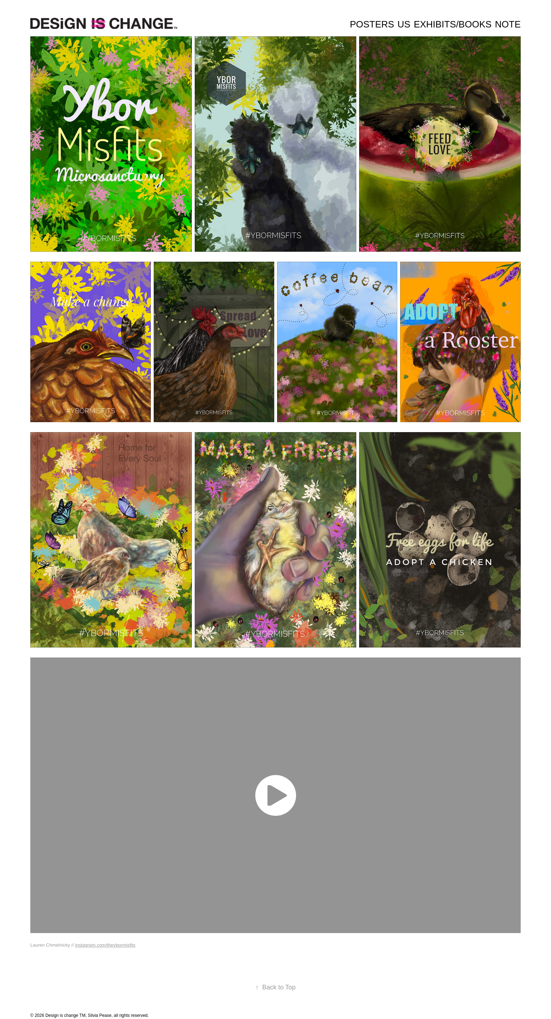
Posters (372, 24)
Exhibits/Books (452, 24)
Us (404, 24)
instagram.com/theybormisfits (105, 945)
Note (508, 24)
